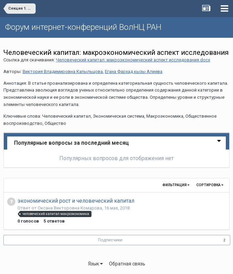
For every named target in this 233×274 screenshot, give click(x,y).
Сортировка (209, 185)
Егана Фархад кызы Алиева (133, 71)
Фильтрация (175, 185)
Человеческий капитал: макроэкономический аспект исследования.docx (133, 59)
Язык (95, 263)
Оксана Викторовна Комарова (70, 208)
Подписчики (110, 240)
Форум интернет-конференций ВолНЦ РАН (83, 27)
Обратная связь (127, 263)
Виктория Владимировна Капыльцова (63, 71)
